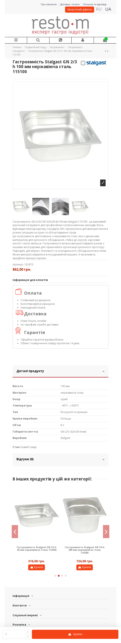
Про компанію (49, 4)
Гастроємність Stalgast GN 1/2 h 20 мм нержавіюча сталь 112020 (36, 548)
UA (108, 9)
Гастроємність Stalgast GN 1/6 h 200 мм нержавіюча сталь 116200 (85, 550)
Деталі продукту (60, 371)
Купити (75, 634)
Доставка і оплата (70, 4)
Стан (16, 447)
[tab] (60, 371)
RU (99, 9)
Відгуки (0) (60, 459)
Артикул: (18, 264)
